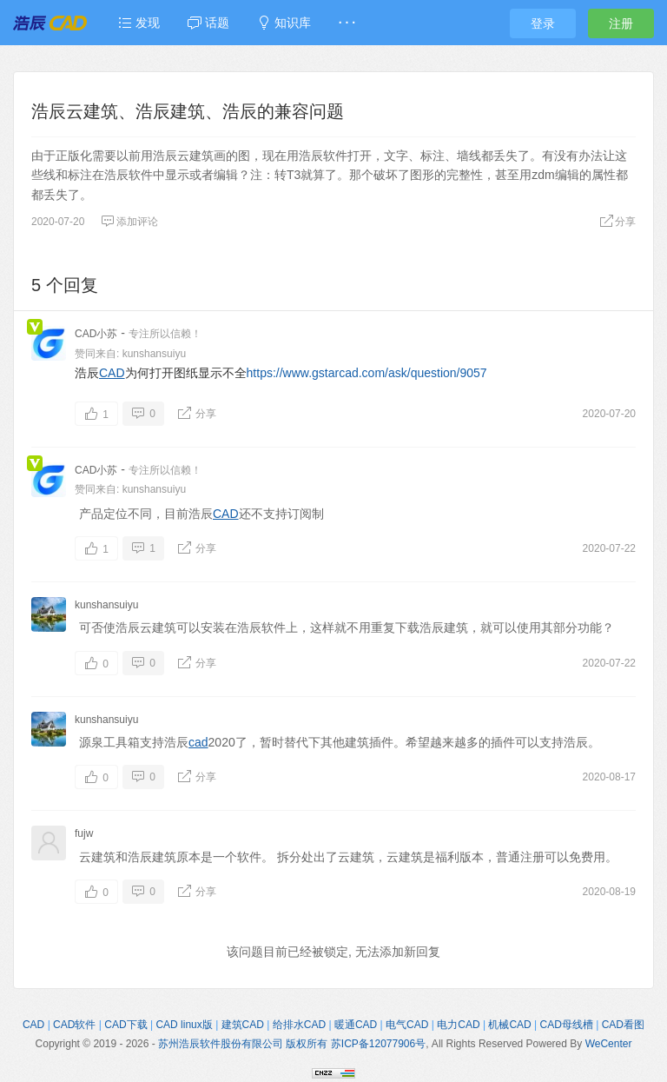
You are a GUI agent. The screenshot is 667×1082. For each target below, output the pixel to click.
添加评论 (129, 222)
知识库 (284, 23)
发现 (139, 23)
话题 (208, 23)
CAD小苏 (96, 334)
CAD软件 (74, 1025)
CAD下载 (125, 1025)
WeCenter (608, 1044)
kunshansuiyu (154, 354)
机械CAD (509, 1025)
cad (198, 742)
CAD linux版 (183, 1025)
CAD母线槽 (566, 1025)
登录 (543, 23)
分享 (617, 222)
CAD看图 (623, 1025)
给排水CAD (299, 1025)
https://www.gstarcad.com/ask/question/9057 (367, 373)
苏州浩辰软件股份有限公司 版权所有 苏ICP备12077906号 (292, 1044)
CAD (112, 373)
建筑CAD (242, 1025)
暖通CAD (355, 1025)
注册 (621, 23)
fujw (84, 833)
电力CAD (458, 1025)
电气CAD (407, 1025)
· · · (347, 23)
